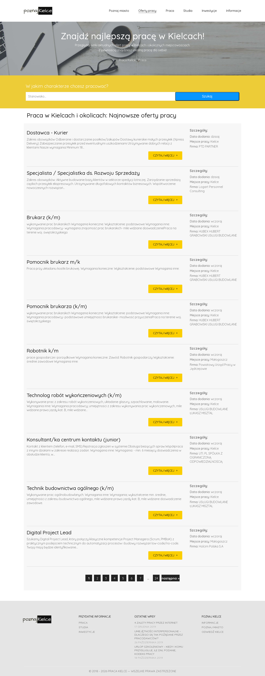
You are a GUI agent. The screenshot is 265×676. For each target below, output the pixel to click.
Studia (83, 627)
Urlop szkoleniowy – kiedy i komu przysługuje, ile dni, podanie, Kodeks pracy (158, 650)
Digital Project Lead (49, 532)
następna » (170, 578)
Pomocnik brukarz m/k (53, 262)
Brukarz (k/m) (43, 217)
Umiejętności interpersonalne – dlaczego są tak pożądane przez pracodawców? (158, 635)
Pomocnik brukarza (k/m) (57, 306)
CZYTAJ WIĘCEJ (163, 155)
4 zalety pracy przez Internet (156, 622)
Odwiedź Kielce (213, 632)
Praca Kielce (127, 60)
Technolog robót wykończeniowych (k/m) (74, 395)
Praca (83, 622)
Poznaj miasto (212, 627)
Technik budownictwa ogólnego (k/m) (70, 488)
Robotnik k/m (43, 351)
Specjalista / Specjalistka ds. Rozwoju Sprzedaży (83, 173)
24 (156, 578)
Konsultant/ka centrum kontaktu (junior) (73, 440)
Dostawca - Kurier (47, 133)
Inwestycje (87, 632)
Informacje (210, 622)
